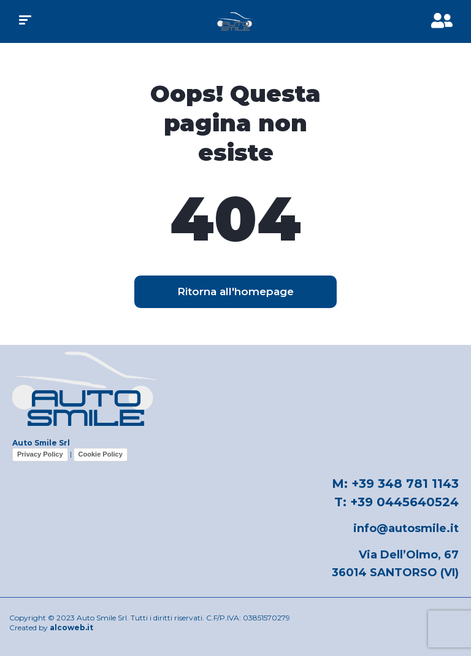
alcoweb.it (71, 627)
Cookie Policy (100, 454)
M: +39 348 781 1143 (395, 483)
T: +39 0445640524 (396, 502)
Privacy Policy (40, 454)
